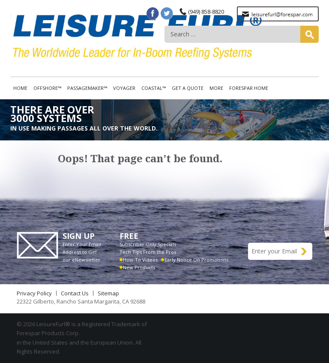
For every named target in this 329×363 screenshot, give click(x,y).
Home (20, 88)
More (216, 88)
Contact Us (75, 293)
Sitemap (108, 293)
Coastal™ (153, 88)
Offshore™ (47, 88)
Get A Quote (187, 88)
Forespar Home (248, 88)
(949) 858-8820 (206, 11)
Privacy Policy (34, 293)
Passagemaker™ (87, 88)
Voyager (124, 88)
